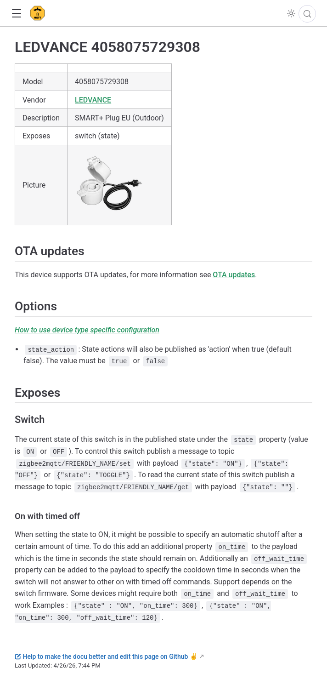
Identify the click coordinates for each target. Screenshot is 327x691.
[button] (16, 14)
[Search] (307, 14)
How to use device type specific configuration (87, 330)
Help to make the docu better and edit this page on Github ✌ (106, 656)
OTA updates (234, 274)
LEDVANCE (93, 100)
